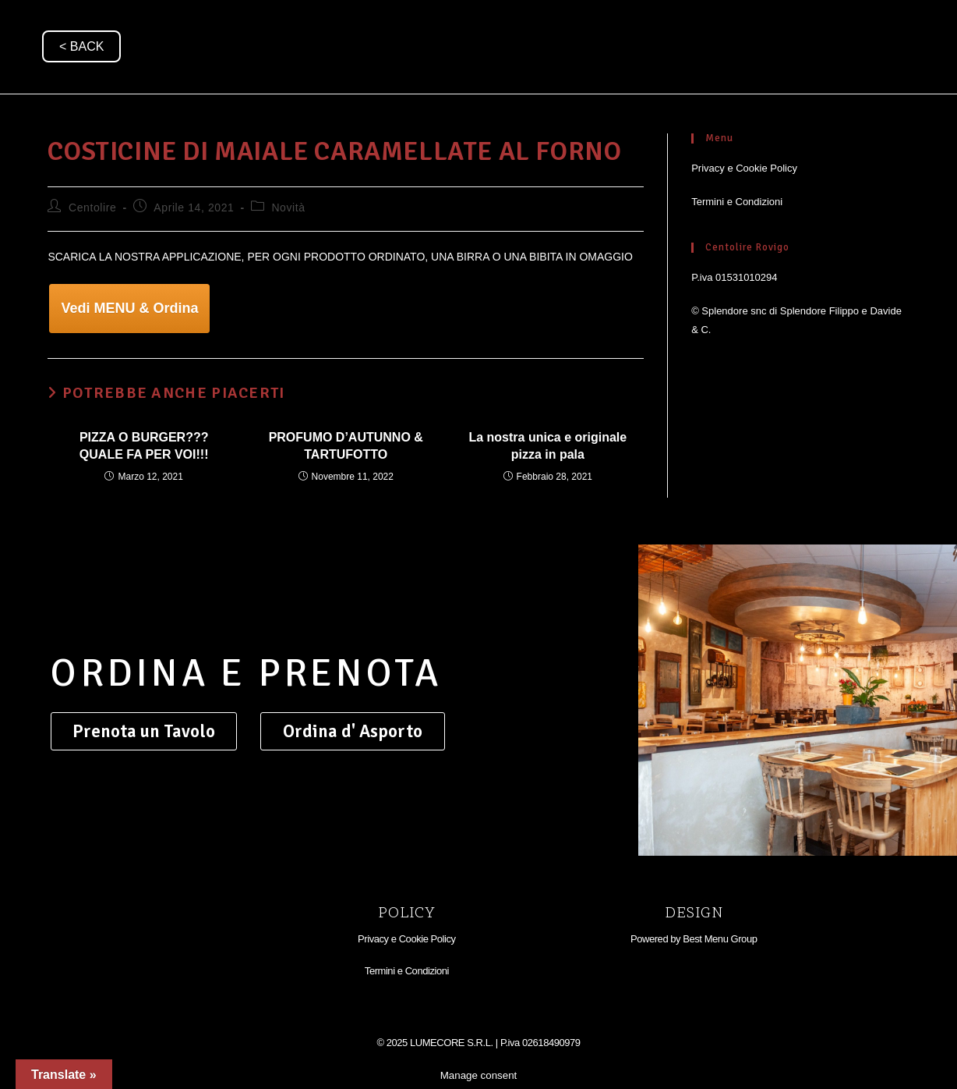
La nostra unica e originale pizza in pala (547, 446)
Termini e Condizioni (736, 202)
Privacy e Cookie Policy (744, 168)
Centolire (92, 207)
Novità (288, 207)
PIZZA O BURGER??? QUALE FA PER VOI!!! (144, 446)
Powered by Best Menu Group (693, 939)
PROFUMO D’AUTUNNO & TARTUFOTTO (346, 446)
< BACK (81, 46)
